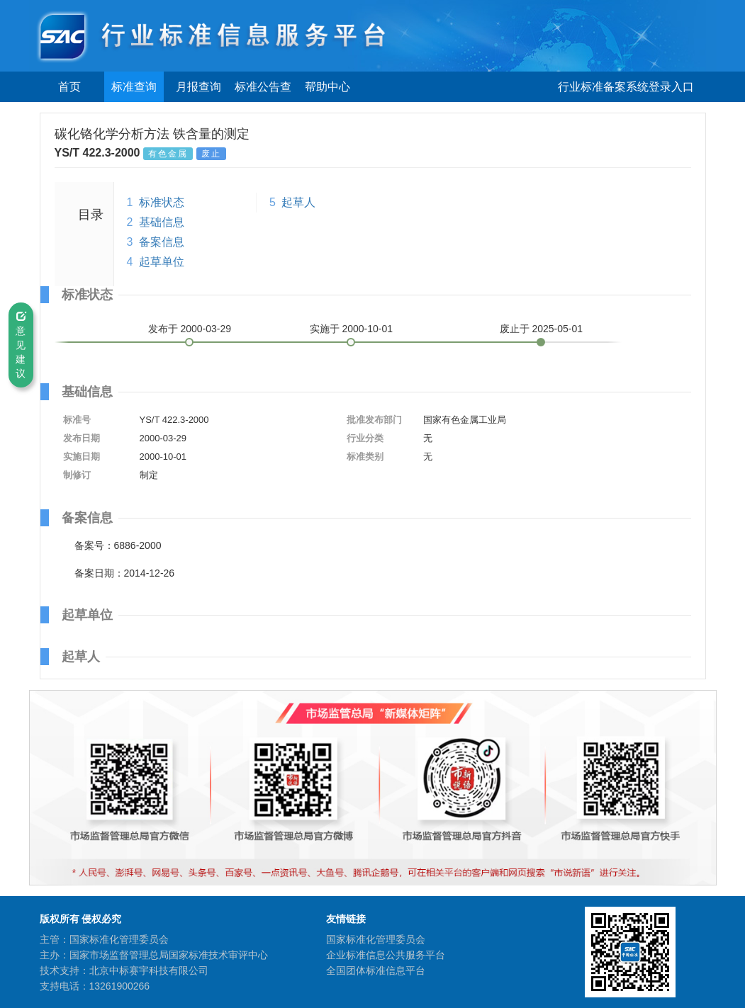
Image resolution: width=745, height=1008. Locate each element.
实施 (351, 328)
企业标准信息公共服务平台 (385, 955)
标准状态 (161, 202)
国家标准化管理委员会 (375, 939)
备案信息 (161, 242)
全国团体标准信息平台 (375, 970)
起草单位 (161, 262)
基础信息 (161, 222)
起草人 (298, 202)
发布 (190, 328)
